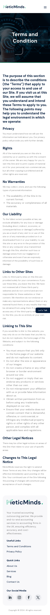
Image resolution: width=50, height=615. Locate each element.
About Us (12, 566)
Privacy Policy (14, 551)
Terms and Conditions (19, 546)
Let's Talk (42, 310)
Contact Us (13, 581)
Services (11, 571)
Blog (9, 576)
